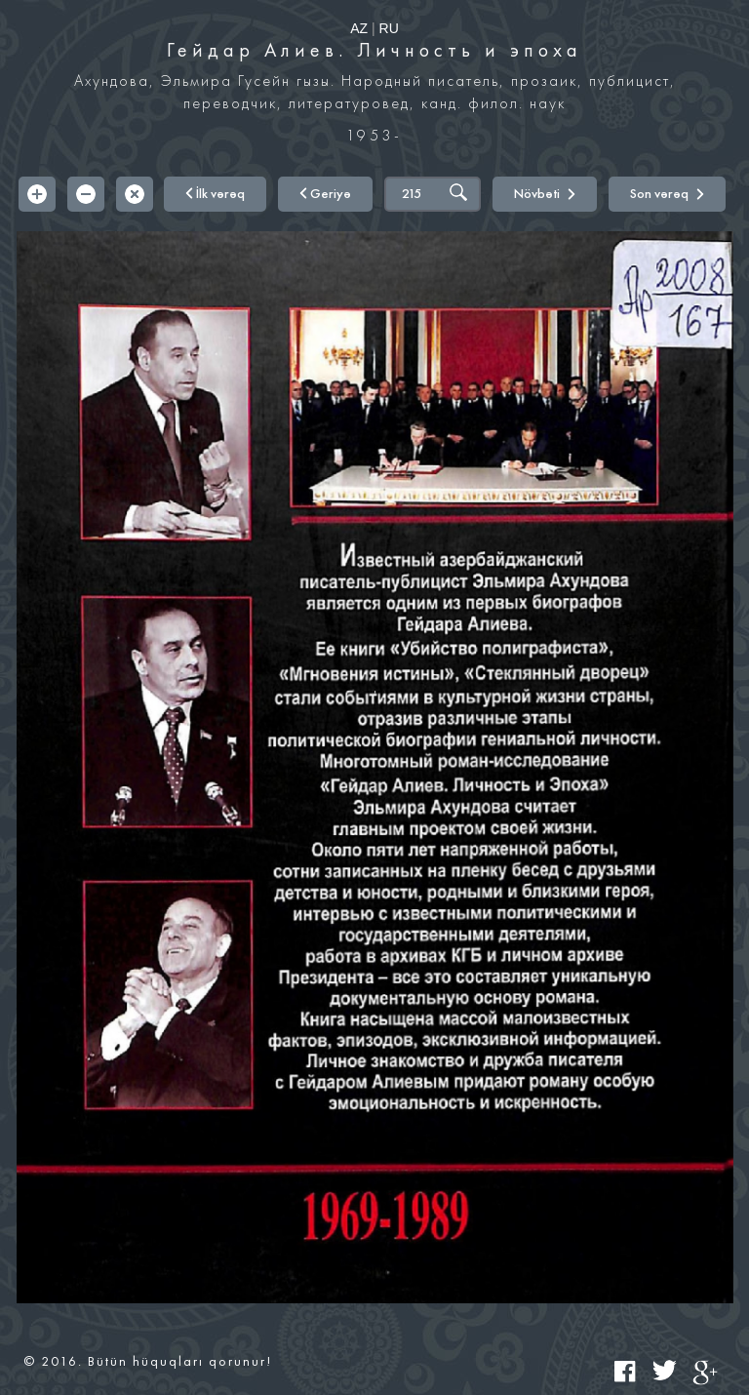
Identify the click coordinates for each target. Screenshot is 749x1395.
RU (389, 28)
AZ (359, 28)
